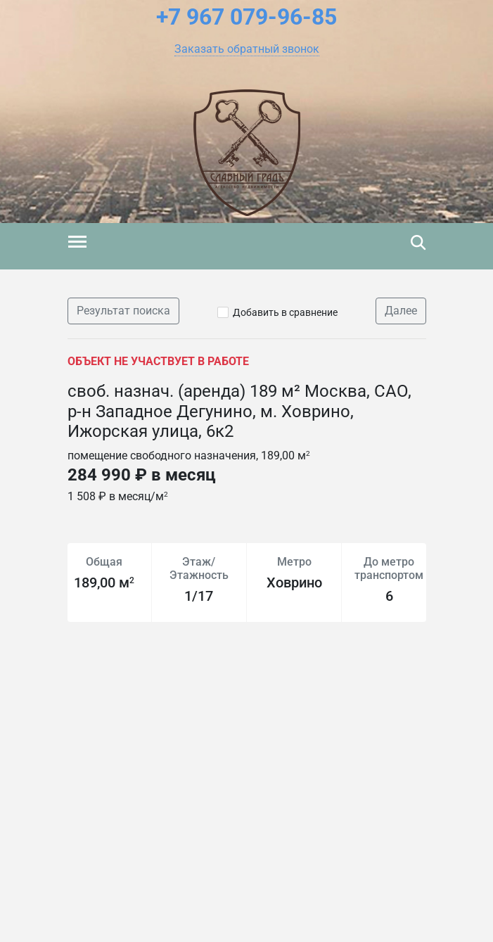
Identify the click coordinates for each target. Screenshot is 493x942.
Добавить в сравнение (285, 312)
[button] (246, 49)
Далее (401, 310)
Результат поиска (123, 310)
